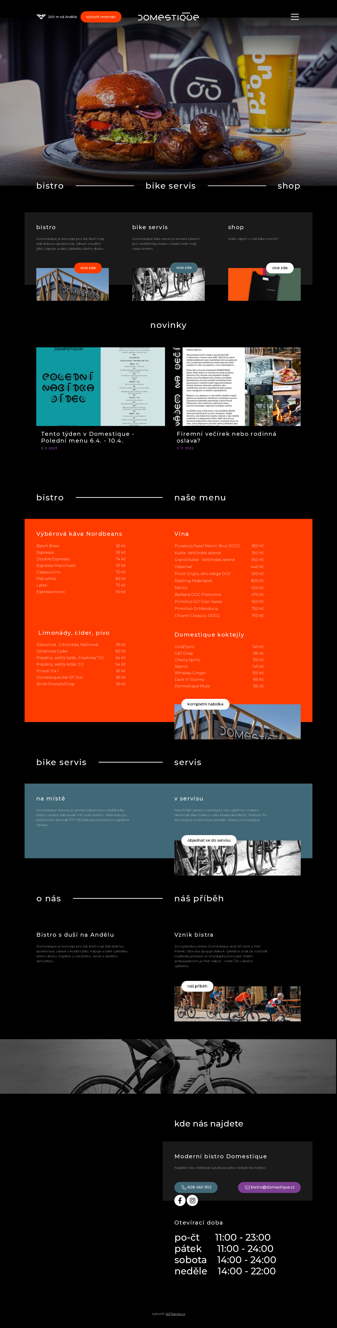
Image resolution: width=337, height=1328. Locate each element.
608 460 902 (196, 1187)
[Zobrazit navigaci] (295, 17)
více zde (88, 268)
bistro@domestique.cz (269, 1187)
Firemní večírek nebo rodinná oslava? (227, 437)
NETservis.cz (175, 1314)
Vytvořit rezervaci (101, 17)
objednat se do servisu (209, 840)
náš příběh (197, 986)
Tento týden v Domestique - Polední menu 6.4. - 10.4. (87, 437)
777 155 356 (78, 820)
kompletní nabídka (205, 704)
